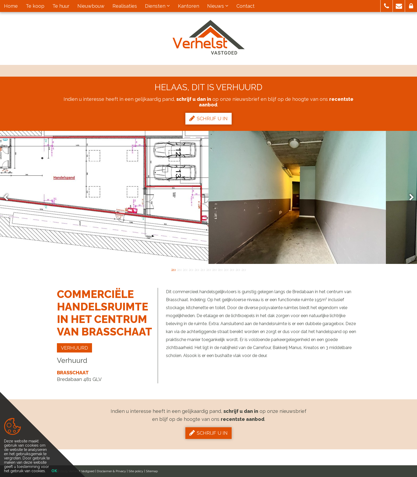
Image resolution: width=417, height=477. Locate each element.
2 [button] (179, 269)
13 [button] (243, 269)
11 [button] (232, 269)
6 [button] (202, 269)
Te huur (60, 6)
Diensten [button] (157, 6)
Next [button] (409, 197)
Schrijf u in (208, 118)
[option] (208, 197)
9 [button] (220, 269)
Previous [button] (8, 197)
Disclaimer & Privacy (111, 471)
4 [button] (191, 269)
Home (11, 6)
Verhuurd (74, 348)
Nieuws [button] (217, 6)
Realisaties (124, 6)
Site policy (135, 471)
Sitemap (152, 471)
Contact (245, 6)
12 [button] (237, 269)
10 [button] (226, 269)
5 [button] (196, 269)
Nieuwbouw (91, 6)
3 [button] (185, 269)
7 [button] (208, 269)
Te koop (35, 6)
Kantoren (188, 6)
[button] (387, 6)
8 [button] (214, 269)
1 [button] (173, 269)
